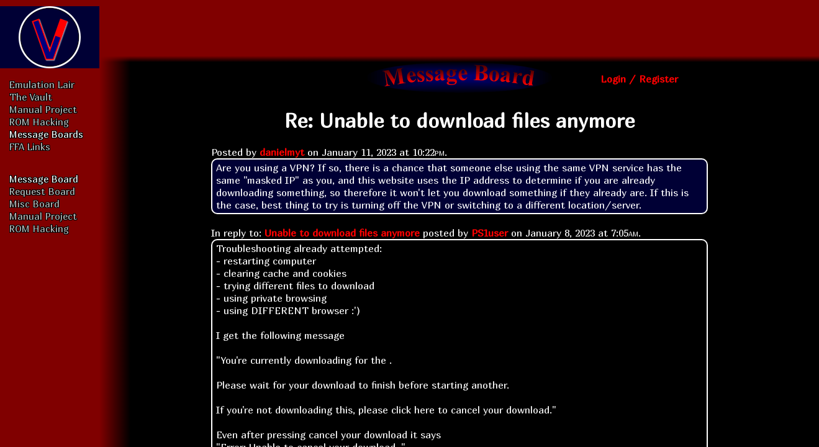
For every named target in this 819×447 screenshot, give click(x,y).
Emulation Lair (42, 84)
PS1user (489, 233)
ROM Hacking (39, 121)
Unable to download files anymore (342, 233)
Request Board (42, 191)
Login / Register (639, 79)
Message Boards (46, 134)
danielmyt (282, 152)
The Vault (30, 96)
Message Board (43, 178)
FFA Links (29, 146)
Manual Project (43, 109)
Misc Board (34, 203)
